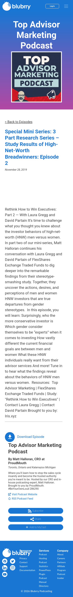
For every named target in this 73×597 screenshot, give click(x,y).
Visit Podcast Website (22, 494)
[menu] (66, 6)
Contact (23, 562)
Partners (61, 562)
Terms (22, 554)
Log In (52, 6)
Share (35, 519)
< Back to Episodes (18, 122)
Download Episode (30, 437)
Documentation (27, 570)
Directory (43, 586)
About (60, 554)
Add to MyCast (35, 527)
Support (23, 566)
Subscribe (35, 511)
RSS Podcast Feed (20, 498)
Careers (61, 558)
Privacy (23, 558)
